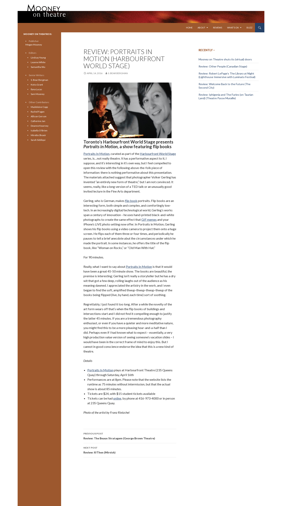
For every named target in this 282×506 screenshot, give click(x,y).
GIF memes (149, 219)
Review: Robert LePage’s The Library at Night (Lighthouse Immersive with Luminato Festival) (227, 75)
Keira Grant (37, 84)
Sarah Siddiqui (38, 139)
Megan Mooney (33, 44)
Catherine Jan (38, 121)
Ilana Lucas (36, 89)
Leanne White (38, 62)
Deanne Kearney (39, 125)
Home (189, 27)
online (117, 398)
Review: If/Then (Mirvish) (129, 449)
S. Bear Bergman (118, 73)
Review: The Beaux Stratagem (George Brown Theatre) (129, 435)
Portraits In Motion (96, 153)
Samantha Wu (38, 66)
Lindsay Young (38, 57)
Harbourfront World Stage (158, 153)
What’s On (233, 27)
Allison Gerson (38, 116)
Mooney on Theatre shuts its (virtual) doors (225, 59)
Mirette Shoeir (38, 135)
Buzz (249, 27)
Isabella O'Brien (39, 130)
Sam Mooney (37, 94)
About (201, 27)
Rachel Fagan (37, 111)
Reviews (217, 27)
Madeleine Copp (39, 106)
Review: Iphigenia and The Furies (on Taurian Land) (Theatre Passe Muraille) (226, 96)
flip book (131, 201)
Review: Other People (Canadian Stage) (223, 66)
